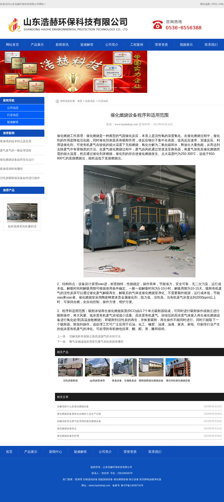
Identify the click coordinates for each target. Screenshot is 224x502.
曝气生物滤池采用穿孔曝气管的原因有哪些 (95, 341)
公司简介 (111, 44)
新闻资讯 (62, 44)
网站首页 (12, 44)
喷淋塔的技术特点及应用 (15, 141)
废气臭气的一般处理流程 (15, 150)
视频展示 (186, 44)
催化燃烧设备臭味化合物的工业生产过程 (79, 413)
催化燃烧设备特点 (67, 428)
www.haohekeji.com (126, 124)
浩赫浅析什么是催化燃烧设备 (73, 406)
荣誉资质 (161, 44)
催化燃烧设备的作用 (68, 435)
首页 (79, 101)
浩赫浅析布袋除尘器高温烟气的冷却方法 (94, 336)
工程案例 (136, 44)
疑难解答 (86, 44)
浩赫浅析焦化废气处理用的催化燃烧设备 (79, 421)
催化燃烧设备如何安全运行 (17, 159)
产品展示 (37, 44)
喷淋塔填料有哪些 (11, 168)
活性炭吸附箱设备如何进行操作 (20, 178)
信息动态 (90, 101)
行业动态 (13, 115)
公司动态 (13, 107)
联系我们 (211, 44)
